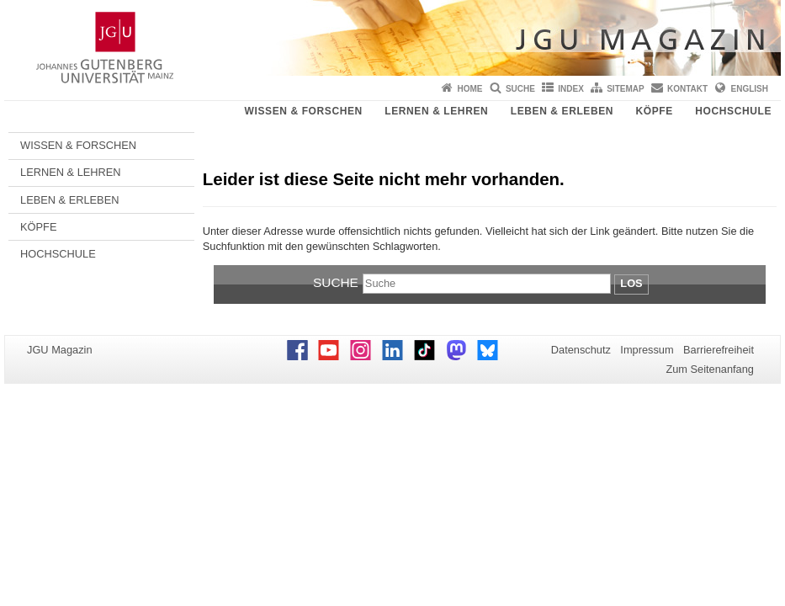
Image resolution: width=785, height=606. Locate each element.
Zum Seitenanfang (710, 369)
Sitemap (625, 88)
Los (631, 283)
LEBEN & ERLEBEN (562, 111)
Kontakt (687, 88)
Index (571, 88)
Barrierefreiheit (718, 349)
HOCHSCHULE (733, 111)
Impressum (646, 349)
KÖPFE (654, 111)
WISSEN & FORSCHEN (304, 111)
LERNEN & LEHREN (436, 111)
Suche (520, 88)
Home (470, 88)
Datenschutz (581, 349)
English (749, 88)
